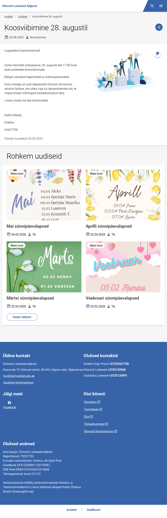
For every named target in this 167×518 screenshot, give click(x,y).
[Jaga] (159, 27)
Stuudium (90, 402)
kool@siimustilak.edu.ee (19, 376)
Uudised (22, 16)
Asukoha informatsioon (18, 382)
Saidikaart (93, 510)
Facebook (9, 404)
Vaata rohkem (22, 317)
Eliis (86, 416)
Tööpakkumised (94, 424)
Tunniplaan (91, 409)
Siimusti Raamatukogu (99, 431)
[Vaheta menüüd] (161, 6)
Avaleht (8, 16)
